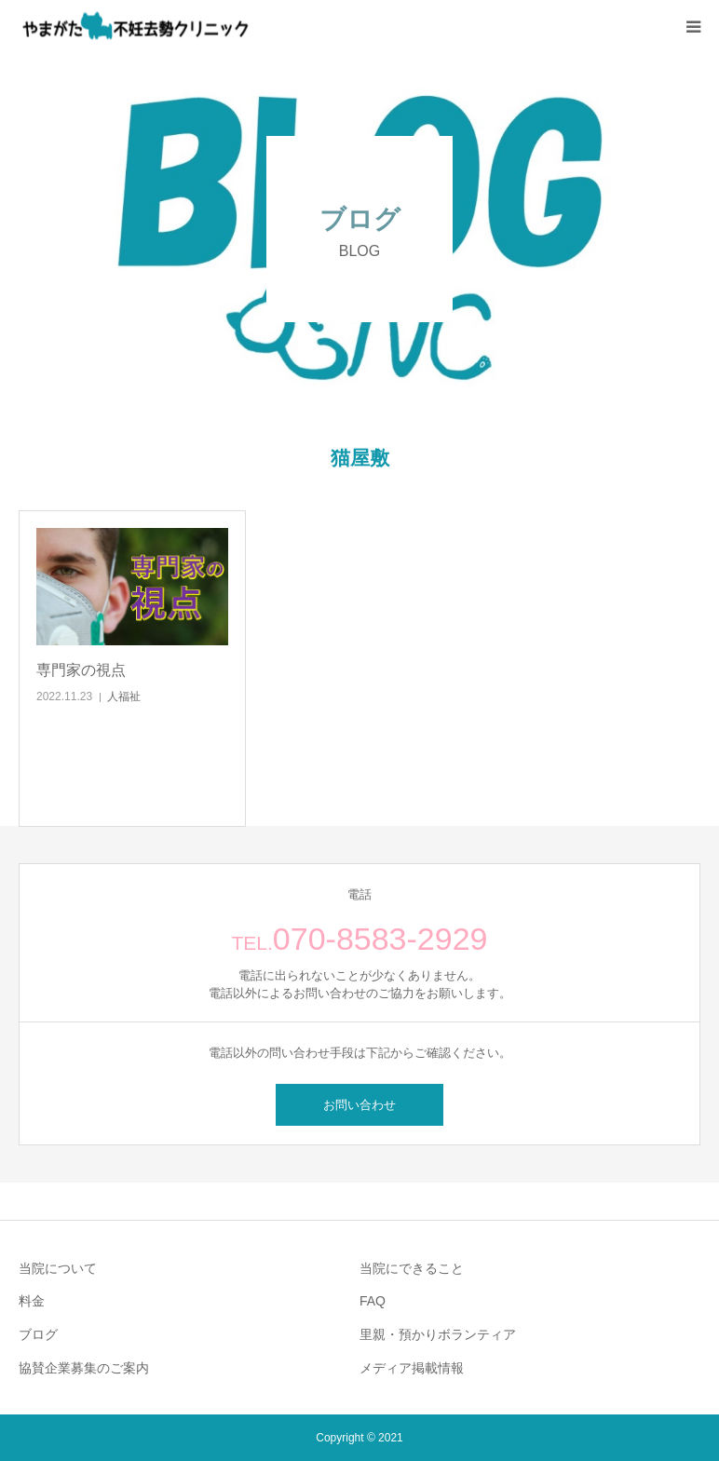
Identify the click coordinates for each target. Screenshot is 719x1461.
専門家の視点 (81, 670)
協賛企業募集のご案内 (84, 1367)
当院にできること (412, 1268)
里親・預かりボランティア (438, 1334)
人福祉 (124, 696)
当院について (58, 1268)
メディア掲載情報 (412, 1367)
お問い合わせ (359, 1105)
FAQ (373, 1300)
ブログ (38, 1334)
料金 (32, 1300)
